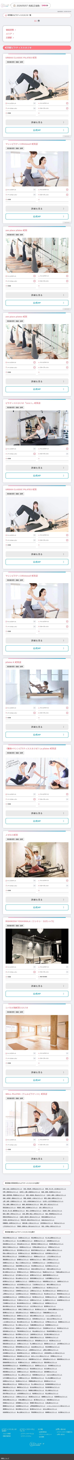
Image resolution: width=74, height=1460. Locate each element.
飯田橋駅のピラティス (9, 1284)
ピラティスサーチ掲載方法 (64, 1432)
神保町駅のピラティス (63, 1293)
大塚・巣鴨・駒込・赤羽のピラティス (33, 1214)
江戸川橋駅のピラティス (10, 1378)
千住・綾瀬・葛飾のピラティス (12, 1204)
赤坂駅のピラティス (8, 1266)
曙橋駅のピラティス (8, 1406)
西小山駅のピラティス (22, 1278)
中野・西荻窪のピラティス (10, 1192)
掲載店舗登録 (7, 1436)
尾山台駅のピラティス (38, 1331)
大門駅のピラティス (51, 1322)
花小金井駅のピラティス (37, 1387)
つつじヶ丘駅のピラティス (53, 1315)
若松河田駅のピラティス (10, 1309)
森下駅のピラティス (39, 1399)
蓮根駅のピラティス (64, 1322)
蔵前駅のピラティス (41, 1365)
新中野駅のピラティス (22, 1334)
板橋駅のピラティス (47, 1396)
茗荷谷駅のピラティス (38, 1318)
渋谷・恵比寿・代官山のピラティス (33, 1189)
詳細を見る (37, 122)
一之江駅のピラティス (9, 1322)
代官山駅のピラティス (23, 1244)
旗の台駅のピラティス (23, 1322)
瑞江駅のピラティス (55, 1340)
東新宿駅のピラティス (9, 1371)
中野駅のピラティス (54, 1247)
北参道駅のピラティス (53, 1241)
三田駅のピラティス (35, 1290)
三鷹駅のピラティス (64, 1297)
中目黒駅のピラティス (37, 1266)
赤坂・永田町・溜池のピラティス (12, 1198)
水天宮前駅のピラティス (24, 1284)
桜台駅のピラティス (21, 1390)
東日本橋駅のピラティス (52, 1347)
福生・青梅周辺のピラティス (53, 1214)
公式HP (37, 130)
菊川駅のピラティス (41, 1309)
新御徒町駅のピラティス (10, 1362)
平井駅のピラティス (8, 1347)
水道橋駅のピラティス (22, 1406)
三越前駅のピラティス (36, 1334)
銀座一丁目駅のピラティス (50, 1259)
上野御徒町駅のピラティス (37, 1406)
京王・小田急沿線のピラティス (32, 1201)
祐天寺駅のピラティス (51, 1266)
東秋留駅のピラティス (9, 1300)
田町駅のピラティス (35, 1272)
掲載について (5, 1458)
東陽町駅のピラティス (9, 1318)
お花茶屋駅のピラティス (24, 1393)
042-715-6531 (43, 976)
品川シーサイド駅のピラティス (40, 1356)
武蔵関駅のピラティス (9, 1340)
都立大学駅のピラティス (10, 1269)
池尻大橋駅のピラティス (37, 1315)
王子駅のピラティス (21, 1350)
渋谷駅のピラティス (24, 1237)
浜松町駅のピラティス (9, 1412)
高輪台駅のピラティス (9, 1387)
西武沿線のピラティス (9, 1207)
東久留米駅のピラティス (24, 1303)
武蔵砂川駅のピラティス (37, 1337)
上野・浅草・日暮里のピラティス (12, 1201)
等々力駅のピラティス (22, 1325)
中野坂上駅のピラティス (39, 1247)
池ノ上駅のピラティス (24, 1375)
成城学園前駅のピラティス (50, 1275)
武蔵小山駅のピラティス (54, 1269)
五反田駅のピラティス (38, 1287)
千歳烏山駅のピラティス (63, 1272)
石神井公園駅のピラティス (55, 1309)
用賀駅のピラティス (39, 1256)
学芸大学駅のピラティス (10, 1237)
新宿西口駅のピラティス (56, 1244)
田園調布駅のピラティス (24, 1318)
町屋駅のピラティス (24, 1362)
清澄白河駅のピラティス (10, 1399)
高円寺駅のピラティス (23, 1250)
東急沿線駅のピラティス (48, 1217)
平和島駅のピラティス (36, 1293)
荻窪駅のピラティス (24, 1253)
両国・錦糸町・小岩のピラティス (33, 1198)
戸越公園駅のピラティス (25, 1399)
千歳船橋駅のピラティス (37, 1325)
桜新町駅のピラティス (63, 1359)
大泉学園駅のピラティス (52, 1278)
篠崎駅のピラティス (51, 1412)
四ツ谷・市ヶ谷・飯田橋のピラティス (14, 1210)
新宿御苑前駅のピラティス (53, 1384)
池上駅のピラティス (8, 1396)
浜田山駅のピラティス (22, 1312)
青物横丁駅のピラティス (37, 1403)
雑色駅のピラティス (50, 1381)
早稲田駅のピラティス (37, 1412)
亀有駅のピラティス (38, 1393)
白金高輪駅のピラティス (10, 1297)
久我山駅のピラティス (51, 1403)
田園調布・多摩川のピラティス (12, 1223)
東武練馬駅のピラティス (27, 1365)
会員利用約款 (43, 1432)
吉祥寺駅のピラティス (51, 1253)
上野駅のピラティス (8, 1293)
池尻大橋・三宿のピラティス (30, 1223)
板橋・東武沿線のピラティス (30, 1204)
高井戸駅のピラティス (9, 1393)
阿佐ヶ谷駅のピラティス (10, 1253)
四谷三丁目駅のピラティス (23, 1287)
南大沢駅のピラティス (22, 1409)
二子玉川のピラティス (9, 1226)
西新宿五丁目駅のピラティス (39, 1244)
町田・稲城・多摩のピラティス (53, 1198)
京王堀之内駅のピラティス (52, 1334)
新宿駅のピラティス (25, 1247)
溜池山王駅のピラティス (10, 1384)
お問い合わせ (61, 1434)
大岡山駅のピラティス (49, 1359)
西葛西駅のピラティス (51, 1325)
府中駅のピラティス (8, 1278)
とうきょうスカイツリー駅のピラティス (58, 1406)
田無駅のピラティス (23, 1368)
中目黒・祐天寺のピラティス (11, 1220)
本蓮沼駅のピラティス (53, 1399)
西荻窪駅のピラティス (37, 1253)
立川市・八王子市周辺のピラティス (53, 1201)
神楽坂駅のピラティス (23, 1356)
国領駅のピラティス (51, 1297)
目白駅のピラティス (63, 1328)
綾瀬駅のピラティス (21, 1281)
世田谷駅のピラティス (9, 1331)
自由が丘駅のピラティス (38, 1269)
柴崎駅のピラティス (23, 1315)
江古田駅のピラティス (22, 1293)
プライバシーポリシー (45, 1434)
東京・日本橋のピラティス (33, 1210)
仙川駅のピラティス (21, 1359)
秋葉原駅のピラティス (49, 1281)
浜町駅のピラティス (8, 1381)
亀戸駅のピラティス (8, 1350)
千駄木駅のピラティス (9, 1315)
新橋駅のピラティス (8, 1390)
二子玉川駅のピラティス (54, 1256)
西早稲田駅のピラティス (23, 1347)
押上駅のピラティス (50, 1293)
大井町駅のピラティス (24, 1297)
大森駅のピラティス (63, 1281)
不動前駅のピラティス (9, 1356)
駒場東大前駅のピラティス (36, 1390)
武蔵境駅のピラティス (35, 1359)
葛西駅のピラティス (8, 1409)
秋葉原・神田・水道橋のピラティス (27, 1207)
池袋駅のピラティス (8, 1262)
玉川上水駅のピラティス (50, 1409)
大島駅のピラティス (37, 1362)
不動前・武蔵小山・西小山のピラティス (28, 1226)
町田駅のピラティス (23, 1272)
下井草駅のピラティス (9, 1368)
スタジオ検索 (7, 1433)
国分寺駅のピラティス (9, 1306)
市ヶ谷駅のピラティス (37, 1384)
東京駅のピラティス (34, 1396)
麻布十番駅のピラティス (54, 1284)
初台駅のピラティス (21, 1381)
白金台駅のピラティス (37, 1347)
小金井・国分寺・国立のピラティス (30, 1217)
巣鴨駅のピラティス (8, 1359)
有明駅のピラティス (56, 1356)
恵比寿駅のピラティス (37, 1237)
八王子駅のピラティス (36, 1306)
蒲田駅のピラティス (50, 1343)
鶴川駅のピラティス (38, 1297)
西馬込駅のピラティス (41, 1340)
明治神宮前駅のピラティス (54, 1331)
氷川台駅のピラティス (50, 1368)
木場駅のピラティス (24, 1378)
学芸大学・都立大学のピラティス (30, 1220)
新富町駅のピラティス (37, 1378)
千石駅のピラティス (8, 1290)
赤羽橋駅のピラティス (22, 1403)
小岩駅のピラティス (21, 1396)
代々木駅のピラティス (9, 1241)
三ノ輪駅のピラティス (49, 1300)
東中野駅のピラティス (9, 1250)
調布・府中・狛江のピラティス (49, 1204)
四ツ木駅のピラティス (51, 1390)
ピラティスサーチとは (27, 1433)
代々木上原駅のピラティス (53, 1237)
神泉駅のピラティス (8, 1403)
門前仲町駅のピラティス (24, 1331)
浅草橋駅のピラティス (50, 1371)
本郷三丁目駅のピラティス (26, 1309)
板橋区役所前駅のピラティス (25, 1340)
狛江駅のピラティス (52, 1287)
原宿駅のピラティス (39, 1241)
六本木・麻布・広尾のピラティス (56, 1195)
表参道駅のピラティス (9, 1244)
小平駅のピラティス (8, 1328)
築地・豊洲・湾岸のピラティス (12, 1214)
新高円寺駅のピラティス (38, 1250)
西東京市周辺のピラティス (10, 1217)
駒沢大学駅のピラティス (10, 1256)
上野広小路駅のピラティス (50, 1350)
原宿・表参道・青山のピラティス (35, 1195)
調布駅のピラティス (63, 1290)
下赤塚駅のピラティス (9, 1303)
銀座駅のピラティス (35, 1259)
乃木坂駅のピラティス (49, 1328)
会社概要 (41, 1437)
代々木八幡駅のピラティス (24, 1241)
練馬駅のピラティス (51, 1303)
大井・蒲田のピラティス (46, 1207)
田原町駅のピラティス (60, 1396)
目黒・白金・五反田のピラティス (12, 1189)
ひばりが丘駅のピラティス (54, 1375)
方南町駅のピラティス (22, 1290)
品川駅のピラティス (64, 1412)
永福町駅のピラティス (63, 1300)
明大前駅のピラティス (36, 1368)
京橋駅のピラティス (23, 1371)
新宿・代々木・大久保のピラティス (55, 1189)
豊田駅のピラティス (24, 1384)
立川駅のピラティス (8, 1275)
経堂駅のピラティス (8, 1281)
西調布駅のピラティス (51, 1337)
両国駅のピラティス (35, 1312)
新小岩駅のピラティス (9, 1272)
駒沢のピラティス (59, 1223)
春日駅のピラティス (35, 1409)
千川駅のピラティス (23, 1300)
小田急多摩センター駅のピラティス (54, 1353)
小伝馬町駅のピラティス (10, 1375)
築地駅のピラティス (23, 1259)
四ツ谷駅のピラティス (49, 1290)
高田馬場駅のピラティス (37, 1278)
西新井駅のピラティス (50, 1362)
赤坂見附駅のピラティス (23, 1266)
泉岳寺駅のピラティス (36, 1371)
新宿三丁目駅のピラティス (10, 1247)
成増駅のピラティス (35, 1275)
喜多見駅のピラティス (35, 1328)
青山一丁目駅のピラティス (23, 1262)
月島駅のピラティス (38, 1303)
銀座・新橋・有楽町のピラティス (51, 1192)
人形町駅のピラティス (35, 1350)
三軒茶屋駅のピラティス (25, 1256)
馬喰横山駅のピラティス (36, 1381)
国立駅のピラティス (23, 1306)
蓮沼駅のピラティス (50, 1306)
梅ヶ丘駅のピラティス (23, 1412)
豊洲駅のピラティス (8, 1312)
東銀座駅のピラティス (9, 1259)
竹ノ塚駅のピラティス (36, 1343)
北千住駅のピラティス (22, 1275)
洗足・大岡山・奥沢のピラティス (51, 1226)
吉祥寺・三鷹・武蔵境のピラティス (30, 1192)
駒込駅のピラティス (48, 1272)
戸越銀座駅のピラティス (50, 1312)
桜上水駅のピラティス (51, 1393)
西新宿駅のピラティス (38, 1375)
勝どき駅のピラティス (22, 1337)
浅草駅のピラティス (37, 1353)
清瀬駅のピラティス (8, 1334)
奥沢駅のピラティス (24, 1269)
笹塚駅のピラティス (21, 1328)
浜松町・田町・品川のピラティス (52, 1210)
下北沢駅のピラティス (38, 1284)
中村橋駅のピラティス (54, 1365)
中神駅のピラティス (8, 1337)
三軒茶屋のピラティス (46, 1223)
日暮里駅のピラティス (35, 1281)
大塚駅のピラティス (23, 1343)
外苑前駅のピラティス (38, 1262)
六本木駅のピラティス (53, 1262)
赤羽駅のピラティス (8, 1325)
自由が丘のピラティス (47, 1220)
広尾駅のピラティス (35, 1300)
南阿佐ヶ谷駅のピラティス (54, 1250)
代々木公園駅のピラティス (53, 1378)
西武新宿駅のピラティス (52, 1387)
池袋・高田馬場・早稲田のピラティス (14, 1195)
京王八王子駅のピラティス (54, 1318)
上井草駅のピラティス (63, 1343)
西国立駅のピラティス (9, 1343)
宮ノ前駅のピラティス (37, 1322)
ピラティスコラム (26, 1436)
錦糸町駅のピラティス (23, 1353)
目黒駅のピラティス (8, 1287)
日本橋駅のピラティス (9, 1353)
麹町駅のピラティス (23, 1387)
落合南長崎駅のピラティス (10, 1365)
